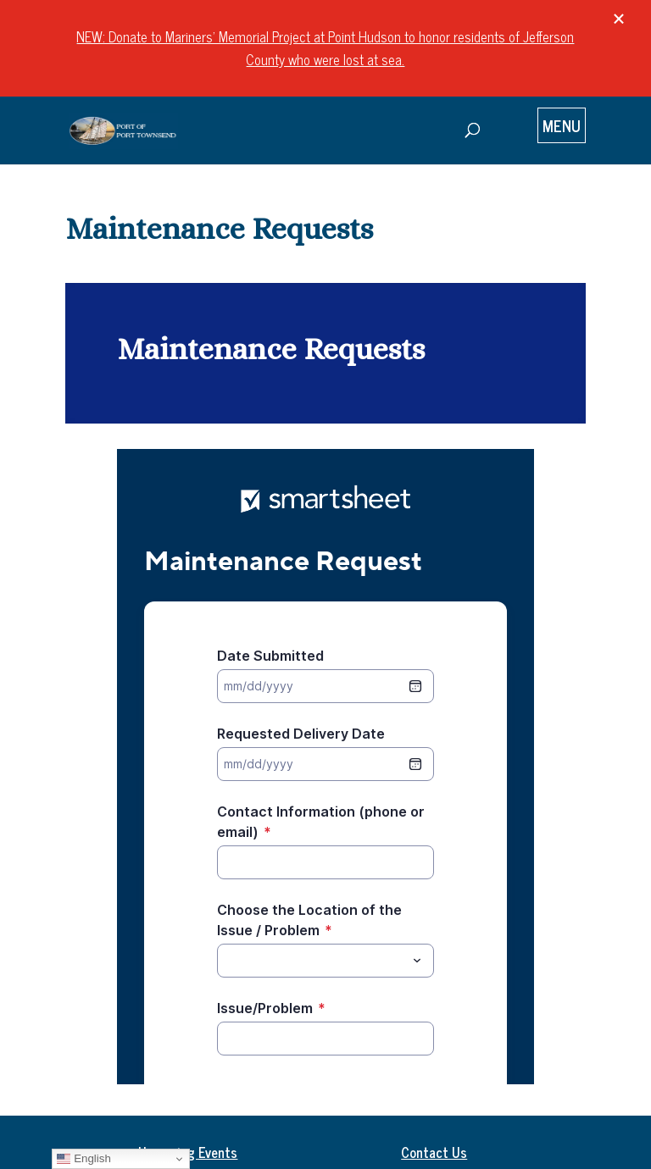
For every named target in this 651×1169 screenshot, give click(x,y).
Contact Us (434, 1152)
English (83, 1159)
